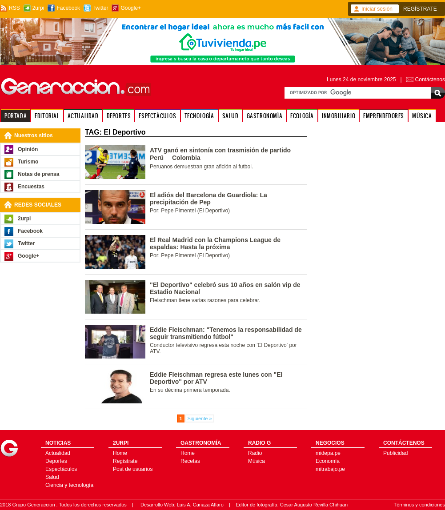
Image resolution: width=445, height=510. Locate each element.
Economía (328, 461)
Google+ (130, 8)
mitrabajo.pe (330, 469)
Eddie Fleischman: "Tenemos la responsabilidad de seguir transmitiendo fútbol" (226, 333)
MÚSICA (422, 116)
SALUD (230, 116)
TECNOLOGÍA (199, 116)
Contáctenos (430, 79)
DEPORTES (119, 116)
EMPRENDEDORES (383, 116)
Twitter (100, 8)
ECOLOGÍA (302, 116)
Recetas (190, 461)
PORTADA (15, 116)
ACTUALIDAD (83, 116)
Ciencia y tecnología (69, 485)
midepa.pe (328, 453)
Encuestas (31, 186)
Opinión (28, 149)
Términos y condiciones (419, 504)
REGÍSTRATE (420, 9)
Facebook (68, 8)
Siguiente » (200, 418)
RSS (14, 8)
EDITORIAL (47, 116)
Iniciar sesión (377, 9)
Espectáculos (61, 469)
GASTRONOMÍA (265, 116)
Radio (255, 453)
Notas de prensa (38, 174)
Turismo (28, 162)
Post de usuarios (132, 469)
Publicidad (395, 453)
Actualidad (57, 453)
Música (256, 461)
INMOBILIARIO (338, 116)
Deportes (56, 461)
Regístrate (125, 461)
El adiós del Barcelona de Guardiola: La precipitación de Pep (208, 198)
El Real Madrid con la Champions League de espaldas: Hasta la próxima (215, 243)
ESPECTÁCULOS (157, 116)
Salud (52, 477)
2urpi (38, 8)
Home (120, 453)
